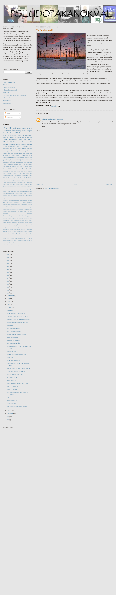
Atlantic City (22, 164)
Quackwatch (7, 100)
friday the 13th (20, 155)
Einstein (30, 171)
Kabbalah (26, 177)
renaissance (6, 236)
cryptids (17, 200)
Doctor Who (29, 168)
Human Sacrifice (12, 400)
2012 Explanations (12, 386)
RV (31, 184)
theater (5, 240)
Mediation (6, 142)
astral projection (28, 191)
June (9, 301)
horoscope (5, 213)
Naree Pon (10, 357)
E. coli (11, 171)
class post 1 (19, 142)
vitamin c (14, 242)
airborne (29, 148)
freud (9, 211)
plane (15, 229)
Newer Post (39, 184)
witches (26, 162)
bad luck (12, 193)
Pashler (30, 182)
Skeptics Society (8, 98)
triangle (15, 240)
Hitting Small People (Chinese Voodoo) (19, 368)
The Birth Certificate (13, 328)
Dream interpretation (10, 139)
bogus (19, 195)
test (31, 238)
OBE (18, 135)
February (10, 413)
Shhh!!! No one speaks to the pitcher (18, 316)
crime (25, 142)
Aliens (19, 128)
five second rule (19, 209)
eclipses (23, 204)
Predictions (27, 184)
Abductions (22, 137)
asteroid (22, 191)
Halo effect (11, 177)
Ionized (24, 148)
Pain (27, 182)
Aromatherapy (23, 133)
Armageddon (15, 164)
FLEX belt (29, 173)
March (9, 410)
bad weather (18, 193)
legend (30, 220)
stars (31, 236)
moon (22, 157)
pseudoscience (27, 146)
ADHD (16, 133)
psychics (6, 148)
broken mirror (12, 198)
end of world (28, 204)
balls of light (24, 193)
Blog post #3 (20, 166)
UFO (22, 135)
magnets (18, 157)
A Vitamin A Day (12, 377)
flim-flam (13, 155)
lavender (22, 220)
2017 (7, 278)
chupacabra (29, 198)
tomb (12, 240)
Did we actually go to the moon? (17, 406)
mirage (26, 222)
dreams (18, 144)
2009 (7, 420)
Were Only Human (9, 82)
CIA (9, 168)
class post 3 (11, 153)
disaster (11, 202)
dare (31, 153)
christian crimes (21, 198)
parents (27, 227)
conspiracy (6, 200)
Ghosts (9, 131)
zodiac (30, 162)
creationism (12, 200)
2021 (7, 266)
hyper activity (7, 218)
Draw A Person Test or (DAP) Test (17, 383)
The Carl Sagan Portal (10, 90)
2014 (7, 287)
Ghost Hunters (17, 175)
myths (24, 131)
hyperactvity (15, 218)
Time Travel (13, 189)
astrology (6, 151)
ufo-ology (5, 242)
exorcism (27, 207)
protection (19, 231)
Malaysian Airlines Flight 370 (19, 180)
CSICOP (6, 93)
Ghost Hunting (24, 175)
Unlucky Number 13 (13, 389)
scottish (17, 236)
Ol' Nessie (10, 310)
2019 (7, 272)
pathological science (8, 229)
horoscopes (29, 213)
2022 (7, 263)
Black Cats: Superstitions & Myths (17, 322)
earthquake (17, 204)
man (13, 222)
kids (8, 220)
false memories (7, 209)
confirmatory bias (20, 153)
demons (5, 155)
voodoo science (22, 242)
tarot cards (27, 238)
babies (8, 193)
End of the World (20, 173)
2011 (7, 293)
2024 (7, 257)
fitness (13, 209)
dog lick (18, 202)
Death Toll (10, 325)
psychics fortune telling (14, 160)
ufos (22, 162)
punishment (20, 233)
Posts (7, 113)
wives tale (5, 245)
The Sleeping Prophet (13, 343)
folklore (5, 211)
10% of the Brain (15, 148)
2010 (7, 417)
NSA (18, 182)
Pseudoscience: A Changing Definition (18, 319)
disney (14, 202)
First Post (22, 139)
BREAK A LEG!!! (12, 337)
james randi (6, 157)
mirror (30, 222)
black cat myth (11, 195)
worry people (17, 245)
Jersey (30, 139)
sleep (20, 236)
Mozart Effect (13, 182)
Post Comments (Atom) (52, 188)
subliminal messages (15, 162)
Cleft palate (13, 168)
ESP (22, 171)
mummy (27, 157)
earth (13, 204)
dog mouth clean (25, 202)
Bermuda (14, 166)
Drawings (5, 171)
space (28, 236)
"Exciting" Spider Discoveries (16, 371)
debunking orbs (23, 200)
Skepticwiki (7, 103)
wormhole (11, 245)
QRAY (12, 142)
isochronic (26, 218)
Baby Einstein (28, 164)
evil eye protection (14, 207)
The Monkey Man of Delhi (15, 374)
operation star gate (23, 224)
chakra (30, 151)
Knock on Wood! (12, 351)
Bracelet (5, 168)
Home (75, 184)
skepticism (6, 162)
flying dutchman (28, 209)
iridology (21, 218)
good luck (17, 211)
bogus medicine (25, 195)
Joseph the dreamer (19, 177)
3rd (18, 137)
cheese (5, 153)
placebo (5, 160)
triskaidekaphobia (22, 240)
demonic (30, 200)
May (9, 304)
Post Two (12, 184)
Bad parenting (7, 166)
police (18, 229)
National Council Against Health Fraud (15, 95)
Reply (44, 126)
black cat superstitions (15, 151)
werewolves (29, 242)
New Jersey (23, 182)
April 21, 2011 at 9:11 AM (55, 119)
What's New (7, 85)
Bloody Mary (28, 166)
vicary (10, 242)
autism (5, 193)
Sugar (24, 128)
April (9, 307)
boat (16, 195)
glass (12, 211)
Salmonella (6, 186)
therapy (9, 240)
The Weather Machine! (14, 331)
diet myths (6, 202)
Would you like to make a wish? (16, 334)
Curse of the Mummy (13, 340)
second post (29, 160)
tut (31, 240)
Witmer (44, 119)
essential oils (6, 207)
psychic (5, 137)
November (10, 295)
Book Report (9, 128)
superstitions (12, 137)
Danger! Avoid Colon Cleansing (16, 354)
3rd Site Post (8, 133)
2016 (7, 281)
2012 (7, 290)
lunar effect (13, 157)
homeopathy (28, 155)
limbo (4, 222)
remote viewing (28, 233)
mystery (13, 224)
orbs (31, 157)
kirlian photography (15, 220)
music (8, 224)
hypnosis (23, 144)
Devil (5, 131)
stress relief (6, 238)
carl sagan (28, 135)
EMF (15, 171)
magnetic (9, 222)
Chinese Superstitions (13, 360)
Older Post (109, 184)
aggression (16, 191)
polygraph (22, 229)
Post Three (6, 184)
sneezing (24, 236)
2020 (7, 269)
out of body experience (19, 227)
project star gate (12, 231)
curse (27, 153)
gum (31, 211)
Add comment (41, 131)
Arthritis (29, 137)
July (8, 298)
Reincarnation (11, 380)
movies (5, 224)
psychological (13, 233)
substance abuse (14, 238)
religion (23, 160)
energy (19, 131)
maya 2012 (17, 222)
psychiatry (24, 231)
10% (4, 164)
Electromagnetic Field (9, 173)
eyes (31, 207)
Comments (9, 117)
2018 (7, 275)
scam (14, 236)
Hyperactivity (12, 135)
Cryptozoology (11, 403)
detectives (12, 144)
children (14, 131)
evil (9, 155)
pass (31, 227)
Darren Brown (22, 168)
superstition (21, 238)
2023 (7, 260)
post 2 (19, 146)
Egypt (25, 171)
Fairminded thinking (8, 175)
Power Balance (19, 184)
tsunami (28, 240)
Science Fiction (13, 186)
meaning (22, 222)
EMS (18, 171)
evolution (22, 207)
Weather (18, 189)
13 (6, 164)
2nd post (29, 128)
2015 (7, 284)
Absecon (9, 164)
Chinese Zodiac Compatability (16, 313)
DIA (17, 168)
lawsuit (26, 220)
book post (25, 151)
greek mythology (24, 211)
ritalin (10, 236)
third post (29, 131)
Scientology (20, 186)
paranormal (11, 146)
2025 (7, 254)
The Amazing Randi (9, 87)
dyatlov (10, 204)
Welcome (23, 189)
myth (17, 224)
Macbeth (8, 180)
